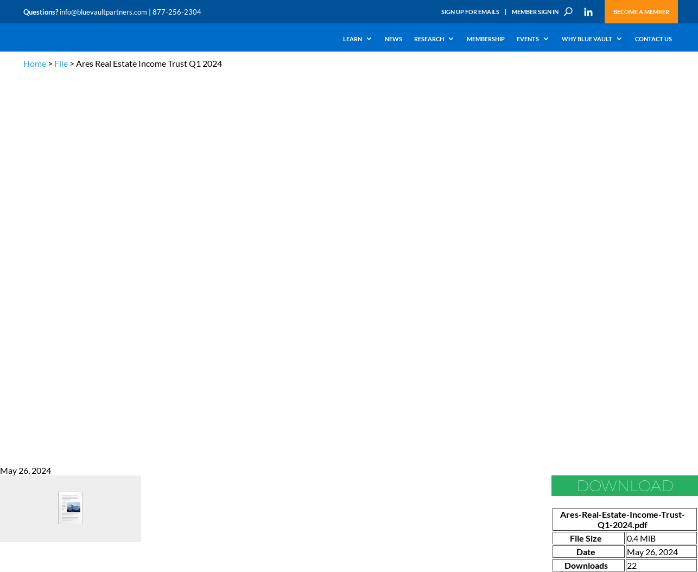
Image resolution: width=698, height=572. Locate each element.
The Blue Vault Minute (119, 334)
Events (528, 39)
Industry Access (45, 384)
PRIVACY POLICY (605, 282)
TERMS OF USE (654, 282)
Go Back (15, 203)
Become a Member (641, 12)
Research (429, 39)
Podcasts (101, 359)
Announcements (222, 346)
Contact (34, 434)
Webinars (102, 346)
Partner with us (613, 361)
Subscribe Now (557, 472)
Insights (210, 334)
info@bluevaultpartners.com (103, 12)
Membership (486, 39)
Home (34, 63)
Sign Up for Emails (470, 12)
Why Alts (36, 334)
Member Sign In (535, 12)
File (61, 63)
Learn (352, 39)
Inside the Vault (221, 359)
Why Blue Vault (587, 39)
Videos (98, 371)
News (393, 39)
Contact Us (653, 39)
